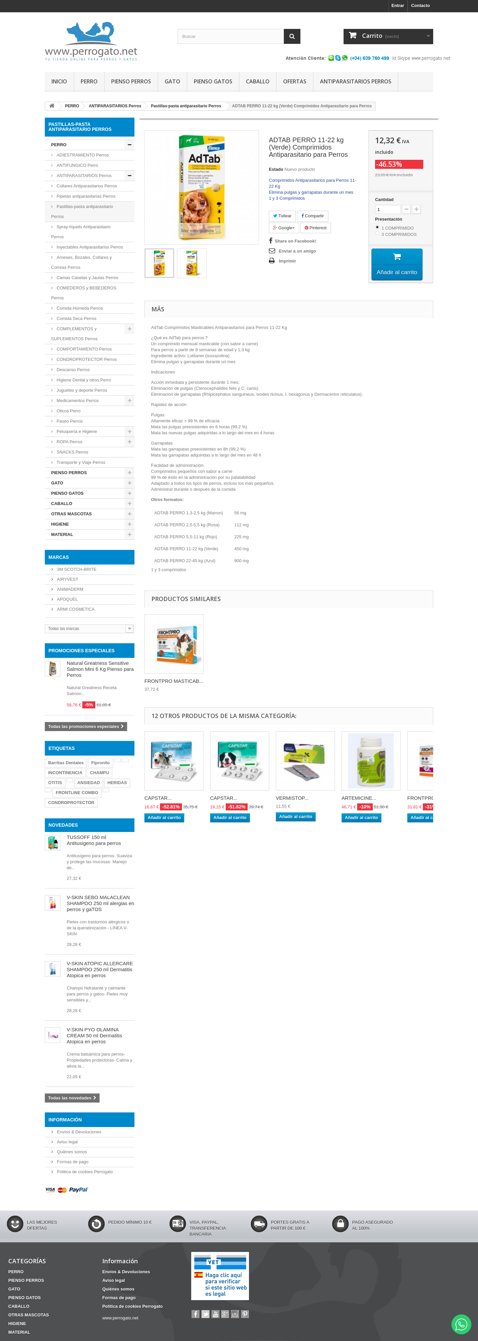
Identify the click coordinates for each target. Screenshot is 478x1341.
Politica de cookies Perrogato (84, 1171)
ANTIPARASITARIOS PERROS (355, 81)
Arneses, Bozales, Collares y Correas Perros (81, 262)
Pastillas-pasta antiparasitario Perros (82, 211)
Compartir (312, 215)
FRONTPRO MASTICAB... (305, 681)
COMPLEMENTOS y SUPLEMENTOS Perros (74, 333)
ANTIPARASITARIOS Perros (83, 175)
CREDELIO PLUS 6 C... (236, 681)
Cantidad (384, 199)
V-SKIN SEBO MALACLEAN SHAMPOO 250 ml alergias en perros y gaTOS (100, 903)
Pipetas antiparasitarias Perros (85, 196)
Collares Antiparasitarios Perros (86, 185)
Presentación (389, 219)
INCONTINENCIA (65, 772)
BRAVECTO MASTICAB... (173, 681)
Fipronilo (100, 762)
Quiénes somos (71, 1151)
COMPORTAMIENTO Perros (83, 349)
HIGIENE (60, 524)
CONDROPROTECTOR (71, 802)
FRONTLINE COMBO (77, 792)
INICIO (59, 81)
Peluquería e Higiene (76, 431)
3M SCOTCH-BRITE (76, 569)
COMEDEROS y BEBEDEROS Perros (83, 292)
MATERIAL (62, 534)
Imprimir (287, 260)
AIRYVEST (67, 579)
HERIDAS (117, 782)
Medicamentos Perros (77, 400)
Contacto (420, 5)
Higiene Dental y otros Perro (83, 379)
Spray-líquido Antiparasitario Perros (81, 231)
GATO (172, 81)
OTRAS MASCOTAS (71, 513)
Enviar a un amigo (297, 251)
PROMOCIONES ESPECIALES (81, 650)
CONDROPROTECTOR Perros (86, 359)
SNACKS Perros (71, 452)
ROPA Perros (68, 441)
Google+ (284, 227)
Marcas (58, 557)
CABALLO (258, 81)
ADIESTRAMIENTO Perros (82, 155)
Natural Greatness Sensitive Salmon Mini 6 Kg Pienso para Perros (100, 669)
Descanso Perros (72, 369)
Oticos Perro (68, 410)
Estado (276, 169)
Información (65, 1119)
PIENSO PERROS (131, 81)
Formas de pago (72, 1161)
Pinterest (316, 227)
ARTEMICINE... (359, 798)
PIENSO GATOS (213, 81)
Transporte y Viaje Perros (80, 462)
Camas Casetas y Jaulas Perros (86, 277)
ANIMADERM (69, 589)
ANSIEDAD (88, 782)
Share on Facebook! (295, 241)
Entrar (397, 5)
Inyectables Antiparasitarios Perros (89, 247)
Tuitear (282, 215)
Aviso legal (67, 1141)
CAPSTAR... (158, 798)
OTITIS (55, 782)
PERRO (89, 81)
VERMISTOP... (292, 798)
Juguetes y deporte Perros (81, 390)
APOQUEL (67, 599)
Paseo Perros (69, 421)
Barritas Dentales (66, 762)
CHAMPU (99, 772)
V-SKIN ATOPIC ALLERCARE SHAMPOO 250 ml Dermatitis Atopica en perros (100, 969)
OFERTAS (294, 81)
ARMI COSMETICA (75, 609)
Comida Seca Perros (76, 318)
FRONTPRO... (423, 798)
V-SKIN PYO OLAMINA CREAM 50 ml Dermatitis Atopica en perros (94, 1035)
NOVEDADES (63, 825)
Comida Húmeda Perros (79, 308)
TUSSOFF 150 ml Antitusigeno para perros (94, 840)
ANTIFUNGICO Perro (76, 165)
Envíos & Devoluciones (78, 1131)
